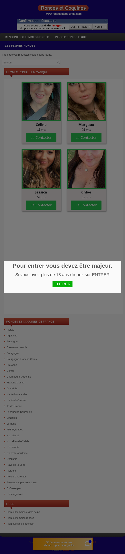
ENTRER (62, 284)
